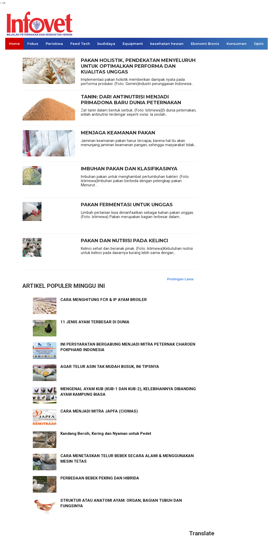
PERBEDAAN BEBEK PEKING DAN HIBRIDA (99, 478)
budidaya (106, 43)
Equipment (133, 43)
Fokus (32, 43)
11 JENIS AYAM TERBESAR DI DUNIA (94, 322)
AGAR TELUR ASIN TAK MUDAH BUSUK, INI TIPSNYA (109, 366)
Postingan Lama (180, 279)
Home (14, 43)
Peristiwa (54, 43)
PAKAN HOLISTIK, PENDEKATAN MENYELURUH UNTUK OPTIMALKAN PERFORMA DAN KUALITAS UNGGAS (138, 66)
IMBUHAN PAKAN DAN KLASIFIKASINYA (129, 169)
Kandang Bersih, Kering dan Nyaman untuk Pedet (105, 433)
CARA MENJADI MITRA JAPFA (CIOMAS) (99, 411)
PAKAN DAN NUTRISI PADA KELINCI (124, 241)
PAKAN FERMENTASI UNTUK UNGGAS (127, 205)
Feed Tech (80, 43)
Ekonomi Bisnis (205, 43)
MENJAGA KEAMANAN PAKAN (118, 133)
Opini (259, 43)
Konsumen (236, 43)
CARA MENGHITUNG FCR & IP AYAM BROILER (103, 299)
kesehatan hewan (166, 43)
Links (14, 55)
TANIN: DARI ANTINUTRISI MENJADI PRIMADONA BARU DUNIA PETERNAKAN (131, 99)
